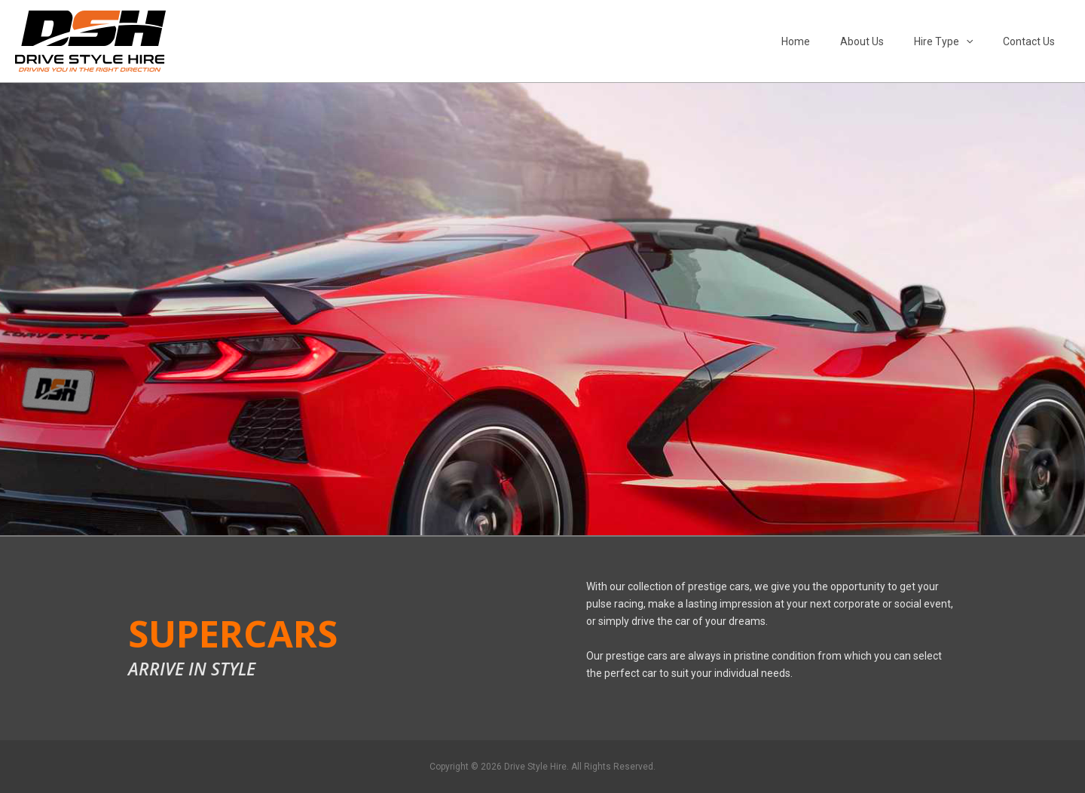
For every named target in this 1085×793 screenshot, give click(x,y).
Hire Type (957, 41)
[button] (979, 41)
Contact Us (1033, 41)
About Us (884, 41)
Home (827, 41)
